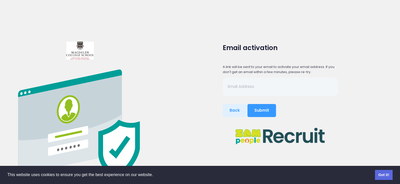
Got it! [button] (383, 175)
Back (235, 110)
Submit (261, 110)
